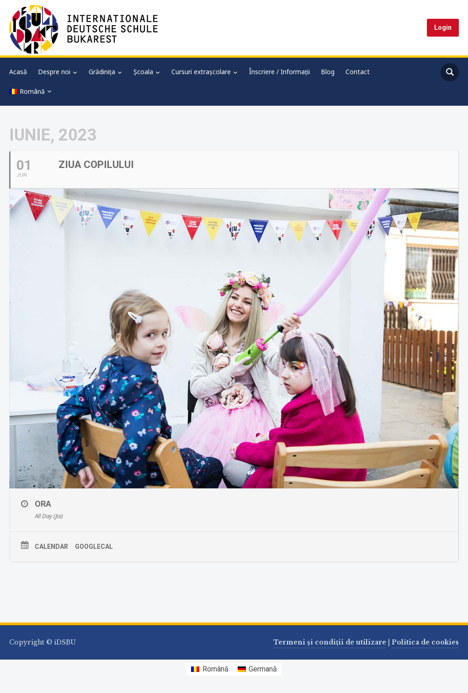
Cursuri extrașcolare (201, 71)
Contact (358, 71)
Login (443, 27)
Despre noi (54, 71)
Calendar (51, 546)
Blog (328, 71)
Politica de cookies (425, 642)
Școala (143, 71)
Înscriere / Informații (279, 71)
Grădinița (102, 71)
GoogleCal (94, 546)
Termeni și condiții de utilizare (329, 642)
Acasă (18, 71)
